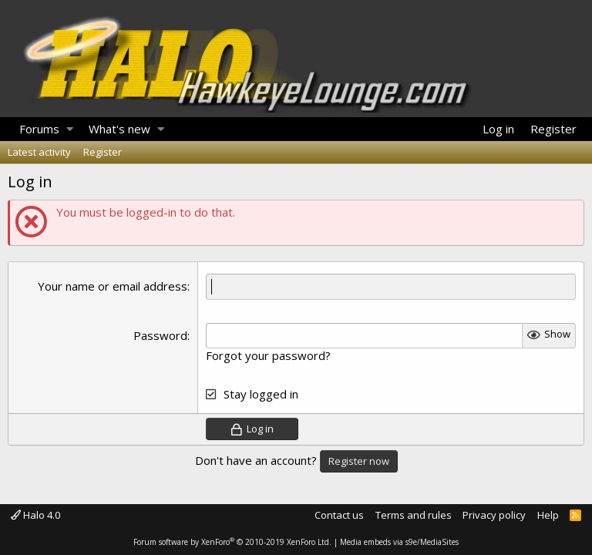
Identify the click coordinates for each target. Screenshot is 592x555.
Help (548, 515)
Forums (39, 128)
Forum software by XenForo (232, 541)
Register (102, 152)
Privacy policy (494, 515)
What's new (119, 128)
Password (160, 335)
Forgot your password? (268, 355)
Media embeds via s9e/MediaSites (399, 541)
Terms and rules (413, 515)
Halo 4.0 (35, 515)
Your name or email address (112, 286)
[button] (69, 129)
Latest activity (39, 152)
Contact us (339, 515)
